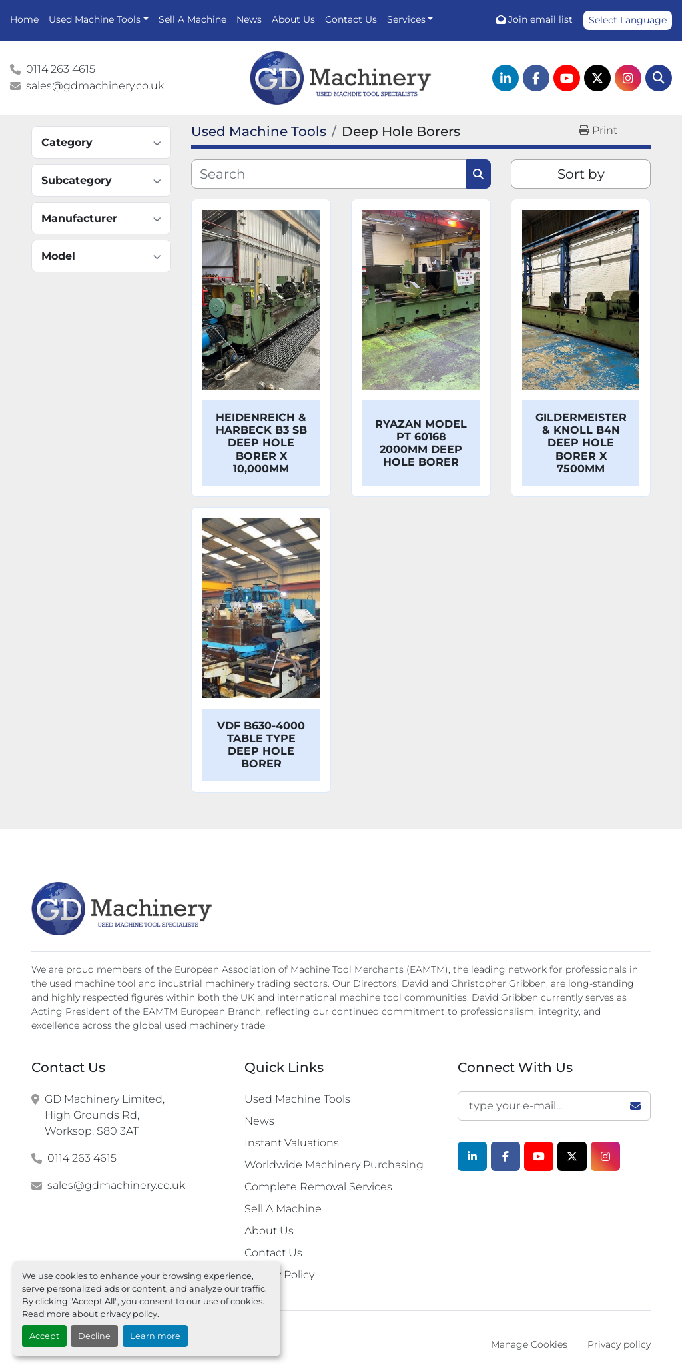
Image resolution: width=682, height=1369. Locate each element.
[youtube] (566, 78)
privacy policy (128, 1314)
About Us (293, 19)
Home (24, 19)
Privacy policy (619, 1344)
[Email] (554, 1106)
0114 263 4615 (60, 69)
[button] (99, 20)
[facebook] (536, 78)
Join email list (540, 19)
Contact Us (351, 19)
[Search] (658, 78)
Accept (44, 1336)
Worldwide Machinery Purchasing (334, 1164)
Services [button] (406, 19)
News (249, 19)
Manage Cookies (529, 1344)
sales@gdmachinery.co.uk (95, 85)
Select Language (628, 20)
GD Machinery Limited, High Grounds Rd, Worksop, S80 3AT (105, 1115)
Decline (94, 1336)
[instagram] (628, 78)
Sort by (581, 174)
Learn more (155, 1336)
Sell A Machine (192, 19)
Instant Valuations (291, 1143)
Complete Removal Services (318, 1186)
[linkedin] (505, 78)
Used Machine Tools (95, 19)
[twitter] (597, 78)
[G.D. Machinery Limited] (122, 908)
